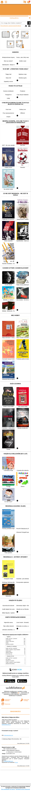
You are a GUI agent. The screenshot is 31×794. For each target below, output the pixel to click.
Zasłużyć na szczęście (10, 660)
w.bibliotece (15, 692)
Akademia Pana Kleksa (10, 663)
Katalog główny (14, 18)
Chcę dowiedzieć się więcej (8, 789)
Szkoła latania (8, 651)
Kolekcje (19, 25)
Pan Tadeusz (8, 659)
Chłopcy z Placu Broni (10, 641)
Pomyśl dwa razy (9, 653)
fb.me (16, 762)
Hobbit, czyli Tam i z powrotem (11, 638)
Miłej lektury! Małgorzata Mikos (10, 717)
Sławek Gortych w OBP (8, 747)
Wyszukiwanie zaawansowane (8, 25)
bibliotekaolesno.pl (6, 724)
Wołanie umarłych (9, 652)
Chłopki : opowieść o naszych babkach (13, 649)
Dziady (7, 642)
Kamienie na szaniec (10, 644)
